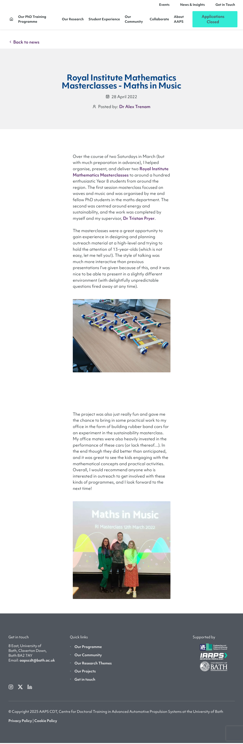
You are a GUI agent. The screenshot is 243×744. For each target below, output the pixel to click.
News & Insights (192, 6)
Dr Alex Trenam (134, 110)
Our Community (134, 21)
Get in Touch (225, 6)
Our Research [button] (73, 21)
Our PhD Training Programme (32, 21)
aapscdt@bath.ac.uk (37, 663)
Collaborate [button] (159, 21)
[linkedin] (29, 689)
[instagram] (11, 689)
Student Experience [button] (104, 21)
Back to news (23, 45)
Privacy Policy (20, 724)
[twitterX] (20, 689)
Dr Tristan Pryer (139, 221)
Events (164, 6)
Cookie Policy (45, 724)
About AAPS (179, 21)
